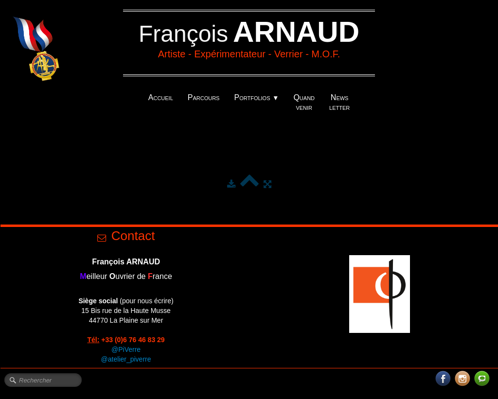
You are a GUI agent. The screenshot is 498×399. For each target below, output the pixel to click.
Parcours (204, 97)
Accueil (160, 97)
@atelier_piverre (126, 359)
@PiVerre (126, 349)
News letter (339, 102)
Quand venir (304, 102)
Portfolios (256, 97)
